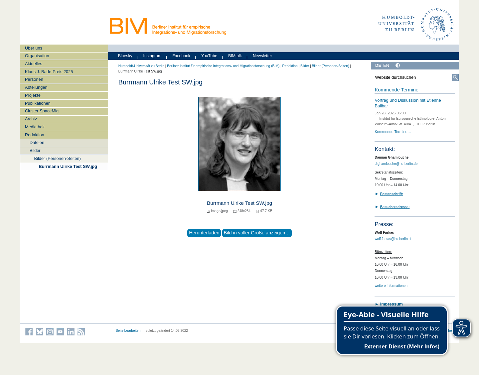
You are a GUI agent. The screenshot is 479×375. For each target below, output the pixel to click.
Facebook (181, 56)
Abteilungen (36, 87)
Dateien (37, 142)
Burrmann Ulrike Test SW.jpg (68, 166)
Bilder (35, 150)
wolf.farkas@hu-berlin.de (393, 239)
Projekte (33, 95)
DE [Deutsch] (378, 65)
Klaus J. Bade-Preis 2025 (49, 71)
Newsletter (262, 56)
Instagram (152, 56)
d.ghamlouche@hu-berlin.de (396, 164)
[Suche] (455, 77)
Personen (34, 79)
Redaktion (34, 134)
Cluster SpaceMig (42, 110)
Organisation (37, 55)
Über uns (33, 48)
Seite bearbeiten (128, 330)
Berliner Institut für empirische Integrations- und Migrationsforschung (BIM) (223, 66)
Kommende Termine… (393, 132)
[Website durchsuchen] (415, 77)
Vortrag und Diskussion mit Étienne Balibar (408, 103)
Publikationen (38, 103)
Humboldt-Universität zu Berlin (141, 66)
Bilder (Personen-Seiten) (57, 158)
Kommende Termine (396, 89)
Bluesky (125, 56)
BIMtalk (235, 56)
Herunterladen (204, 232)
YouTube (209, 56)
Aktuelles (33, 63)
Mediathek (35, 126)
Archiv (31, 118)
